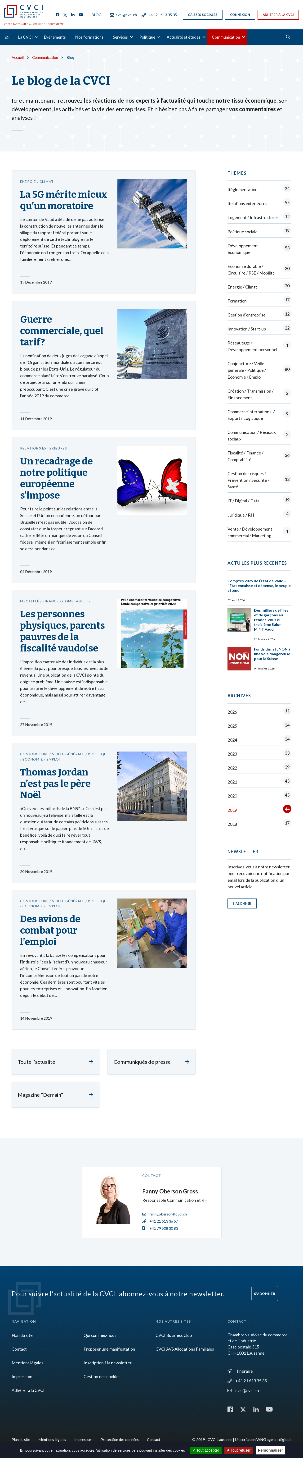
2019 (259, 810)
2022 (259, 768)
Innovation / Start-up (259, 329)
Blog (96, 14)
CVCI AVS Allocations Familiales (185, 1349)
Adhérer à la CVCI (278, 15)
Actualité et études (184, 37)
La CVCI (25, 37)
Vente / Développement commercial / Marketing (259, 532)
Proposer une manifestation (109, 1349)
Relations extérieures (259, 203)
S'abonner (242, 903)
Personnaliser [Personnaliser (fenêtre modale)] (270, 1450)
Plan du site (22, 1335)
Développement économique (259, 249)
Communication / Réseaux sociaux (259, 435)
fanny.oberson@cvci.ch (164, 1214)
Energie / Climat (259, 287)
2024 (259, 740)
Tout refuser (239, 1450)
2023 (259, 754)
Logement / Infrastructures (259, 217)
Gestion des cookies (102, 1376)
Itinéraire (240, 1371)
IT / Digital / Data (259, 500)
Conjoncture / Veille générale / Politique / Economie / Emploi (259, 370)
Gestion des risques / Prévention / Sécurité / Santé (259, 480)
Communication (226, 37)
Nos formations (89, 37)
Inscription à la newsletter (108, 1362)
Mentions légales (27, 1362)
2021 (259, 782)
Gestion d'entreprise (259, 315)
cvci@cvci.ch (123, 14)
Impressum (22, 1376)
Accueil (18, 57)
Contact (19, 1349)
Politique (147, 37)
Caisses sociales (202, 15)
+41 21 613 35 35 (159, 14)
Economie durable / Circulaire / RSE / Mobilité (259, 269)
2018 (259, 824)
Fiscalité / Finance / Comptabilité (259, 456)
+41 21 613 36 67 (160, 1221)
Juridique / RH (259, 515)
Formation (259, 301)
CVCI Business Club (174, 1335)
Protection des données (120, 1439)
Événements (55, 37)
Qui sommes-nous (100, 1335)
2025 (259, 726)
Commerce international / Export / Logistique (259, 415)
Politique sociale (259, 231)
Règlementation (259, 189)
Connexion (240, 15)
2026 (259, 712)
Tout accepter (205, 1450)
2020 (259, 796)
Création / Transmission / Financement (259, 394)
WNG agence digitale (273, 1439)
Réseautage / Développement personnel (259, 346)
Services (120, 37)
